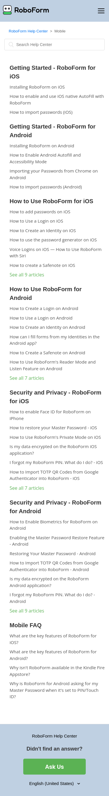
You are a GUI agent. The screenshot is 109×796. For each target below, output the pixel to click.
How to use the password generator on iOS (53, 240)
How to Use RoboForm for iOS (51, 201)
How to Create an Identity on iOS (43, 230)
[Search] (54, 44)
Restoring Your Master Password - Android (53, 553)
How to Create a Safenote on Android (47, 352)
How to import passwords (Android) (46, 187)
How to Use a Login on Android (41, 318)
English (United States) (52, 783)
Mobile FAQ (26, 625)
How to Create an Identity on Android (47, 327)
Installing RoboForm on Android (42, 145)
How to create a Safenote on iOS (42, 265)
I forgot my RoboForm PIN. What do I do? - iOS (56, 462)
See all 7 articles (27, 378)
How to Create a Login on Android (44, 308)
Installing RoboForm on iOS (37, 87)
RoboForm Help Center (28, 31)
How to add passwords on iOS (40, 211)
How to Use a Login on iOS (36, 221)
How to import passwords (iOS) (41, 112)
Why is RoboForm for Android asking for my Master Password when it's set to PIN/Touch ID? (54, 690)
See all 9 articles (27, 275)
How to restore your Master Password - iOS (53, 427)
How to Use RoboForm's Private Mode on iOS (55, 437)
